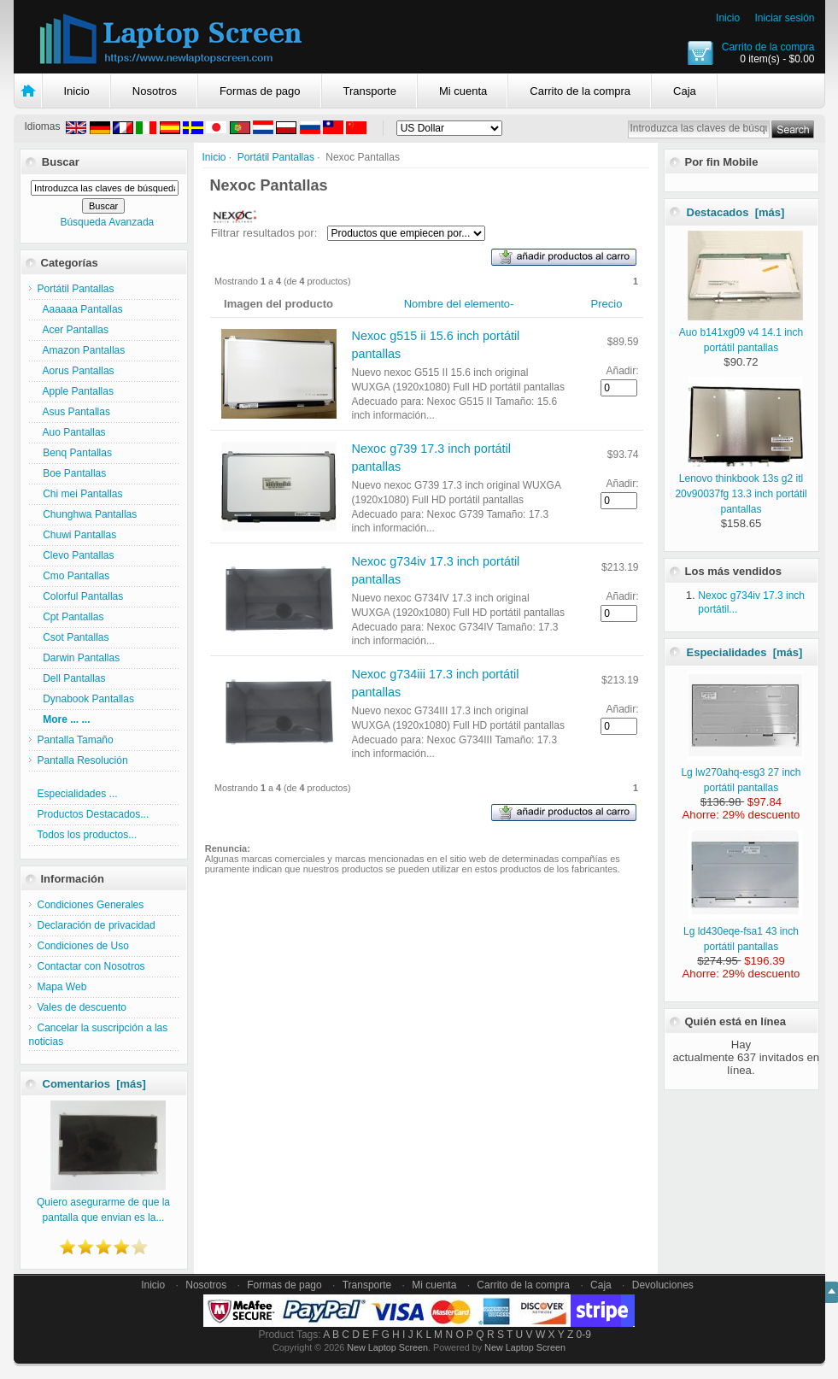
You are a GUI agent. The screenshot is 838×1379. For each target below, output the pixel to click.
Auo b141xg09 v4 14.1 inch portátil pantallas (741, 332)
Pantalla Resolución (83, 760)
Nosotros (154, 91)
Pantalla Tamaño (76, 740)
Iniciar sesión (784, 18)
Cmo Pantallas (74, 576)
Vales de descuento (82, 1007)
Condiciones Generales (91, 905)
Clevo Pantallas (76, 555)
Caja (684, 91)
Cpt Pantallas (71, 617)
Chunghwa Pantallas (88, 514)
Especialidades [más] (745, 652)
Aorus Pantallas (76, 371)
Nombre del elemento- (459, 303)
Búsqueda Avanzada (107, 222)
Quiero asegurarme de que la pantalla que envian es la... (103, 1202)
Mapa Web (62, 987)
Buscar (60, 162)
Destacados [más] (736, 212)
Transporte (369, 91)
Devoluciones (663, 1285)
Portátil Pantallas (275, 157)
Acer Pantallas (73, 330)
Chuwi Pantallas (77, 535)
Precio (607, 303)
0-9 (584, 1335)
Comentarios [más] (94, 1083)
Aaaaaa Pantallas (80, 309)
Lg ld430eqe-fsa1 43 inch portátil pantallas (743, 931)
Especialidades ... (78, 794)
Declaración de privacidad (96, 925)
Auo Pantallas (72, 432)
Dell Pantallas (72, 678)
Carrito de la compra (768, 47)
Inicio (728, 18)
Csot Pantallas (73, 637)
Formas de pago (260, 91)
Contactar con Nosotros (91, 966)
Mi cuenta (463, 91)
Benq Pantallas (75, 453)
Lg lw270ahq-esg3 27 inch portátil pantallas (742, 772)
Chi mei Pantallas (80, 494)
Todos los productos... (88, 835)
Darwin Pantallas (79, 658)
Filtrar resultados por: (264, 232)
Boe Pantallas (72, 473)
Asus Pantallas (74, 412)
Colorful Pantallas (81, 596)
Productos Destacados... (93, 814)
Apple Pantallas (76, 391)
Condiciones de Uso (83, 946)
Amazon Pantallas (82, 350)
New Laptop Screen (387, 1347)
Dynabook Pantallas (86, 699)
